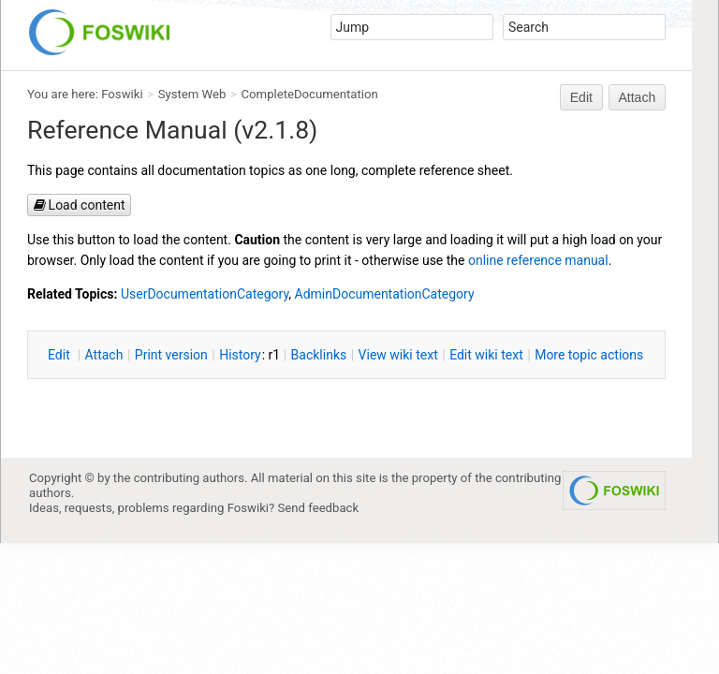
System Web (192, 94)
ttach (104, 354)
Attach (637, 97)
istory (240, 354)
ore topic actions (589, 354)
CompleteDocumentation (310, 94)
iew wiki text (398, 354)
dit (60, 354)
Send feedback (319, 508)
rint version (171, 354)
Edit (581, 97)
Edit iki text (486, 354)
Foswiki (121, 94)
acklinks (319, 354)
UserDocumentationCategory (204, 293)
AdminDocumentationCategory (385, 293)
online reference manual (538, 260)
